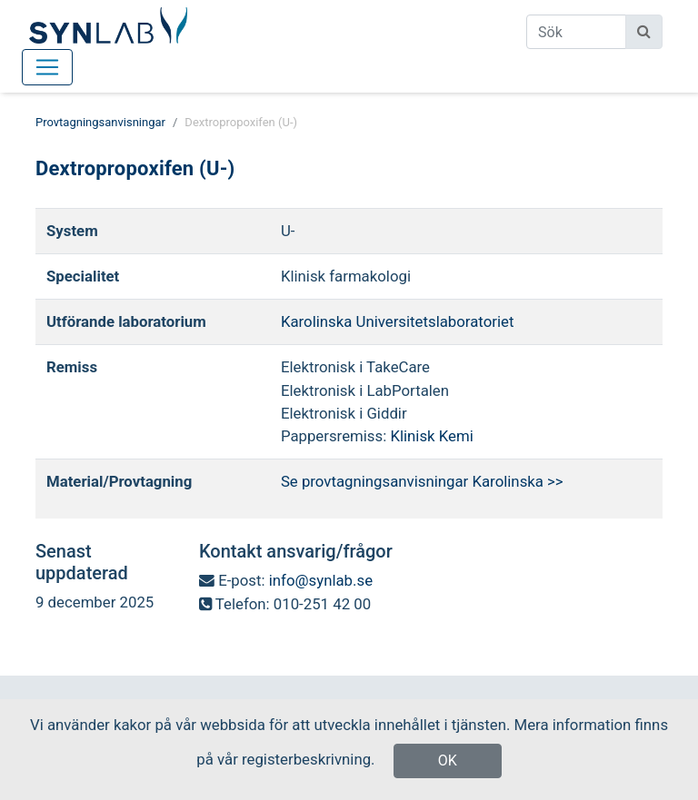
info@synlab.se (321, 580)
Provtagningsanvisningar (100, 122)
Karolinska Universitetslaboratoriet (397, 321)
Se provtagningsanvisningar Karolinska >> (422, 481)
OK (447, 760)
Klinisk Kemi (431, 436)
